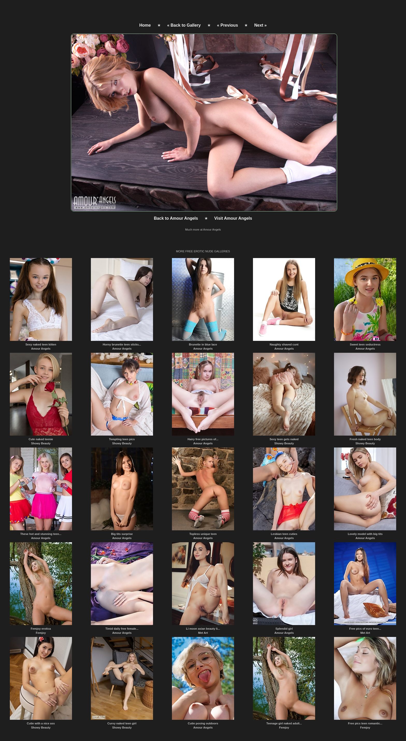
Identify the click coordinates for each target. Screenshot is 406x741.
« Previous (227, 25)
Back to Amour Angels (176, 218)
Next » (260, 25)
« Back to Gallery (184, 25)
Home (145, 25)
